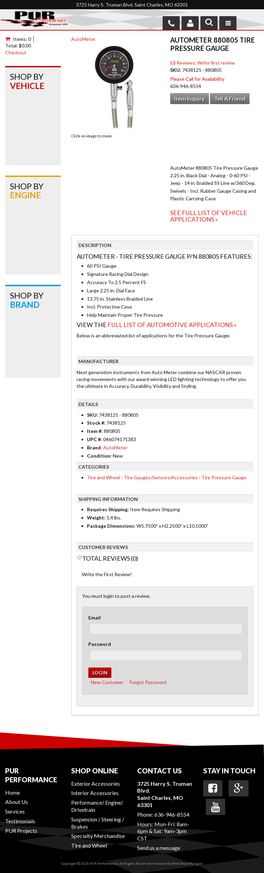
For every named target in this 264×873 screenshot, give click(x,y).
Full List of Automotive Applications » (172, 324)
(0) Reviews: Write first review (202, 63)
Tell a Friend (229, 98)
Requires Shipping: (108, 509)
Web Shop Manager (187, 863)
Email (94, 617)
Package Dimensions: (111, 526)
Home (12, 792)
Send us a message (158, 847)
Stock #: (97, 423)
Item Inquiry (189, 98)
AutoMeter (83, 39)
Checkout (15, 52)
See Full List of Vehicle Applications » (208, 216)
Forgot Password (148, 682)
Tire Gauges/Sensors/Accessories (161, 477)
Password (99, 644)
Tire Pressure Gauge (223, 477)
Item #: (95, 431)
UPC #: (95, 439)
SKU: (176, 70)
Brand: (94, 447)
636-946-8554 (171, 814)
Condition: (99, 456)
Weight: (96, 518)
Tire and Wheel (103, 477)
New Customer (107, 682)
